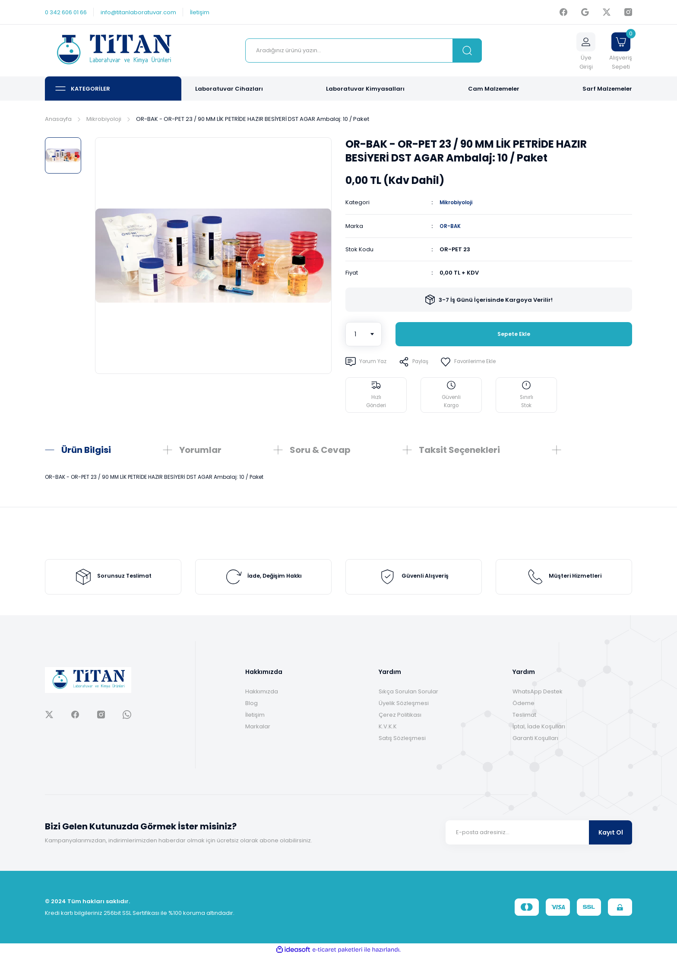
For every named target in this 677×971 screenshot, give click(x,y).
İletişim (255, 730)
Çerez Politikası (400, 730)
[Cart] (620, 50)
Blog (251, 718)
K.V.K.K (388, 741)
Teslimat (524, 730)
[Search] (363, 50)
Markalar (257, 741)
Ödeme (523, 718)
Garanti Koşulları (535, 753)
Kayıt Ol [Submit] (610, 847)
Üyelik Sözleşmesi (404, 718)
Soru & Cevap (320, 449)
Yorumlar (200, 449)
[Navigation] (113, 88)
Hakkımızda (261, 706)
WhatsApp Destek (537, 706)
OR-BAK (451, 225)
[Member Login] (585, 50)
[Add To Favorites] (480, 361)
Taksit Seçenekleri (459, 449)
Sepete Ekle (514, 333)
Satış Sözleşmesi (402, 753)
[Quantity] (363, 334)
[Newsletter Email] (539, 847)
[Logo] (113, 50)
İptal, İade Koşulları (538, 741)
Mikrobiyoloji (459, 202)
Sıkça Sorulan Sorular (408, 706)
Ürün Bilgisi (86, 449)
